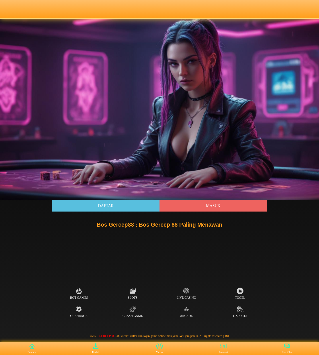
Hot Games (79, 293)
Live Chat (287, 348)
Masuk (213, 206)
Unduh (95, 348)
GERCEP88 (106, 336)
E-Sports (240, 312)
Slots (132, 293)
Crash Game (133, 312)
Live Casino (186, 293)
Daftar (106, 206)
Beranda (31, 348)
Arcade (186, 312)
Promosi (223, 348)
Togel (240, 293)
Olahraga (79, 312)
